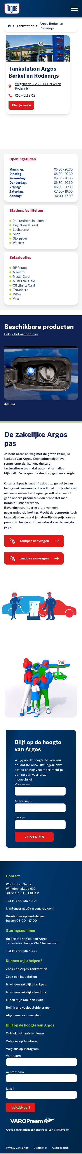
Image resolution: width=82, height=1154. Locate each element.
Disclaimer (40, 1147)
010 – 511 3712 (25, 95)
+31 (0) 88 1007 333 (21, 951)
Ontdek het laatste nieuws (25, 1033)
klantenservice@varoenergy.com (30, 908)
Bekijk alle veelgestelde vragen (28, 1008)
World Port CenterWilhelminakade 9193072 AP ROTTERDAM (22, 888)
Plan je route (21, 105)
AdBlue (9, 404)
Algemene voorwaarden (23, 1015)
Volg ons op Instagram (22, 1049)
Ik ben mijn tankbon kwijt (24, 1000)
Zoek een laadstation (21, 977)
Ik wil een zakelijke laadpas (26, 992)
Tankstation (25, 26)
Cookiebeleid (60, 1147)
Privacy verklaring (17, 1147)
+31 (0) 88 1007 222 (21, 901)
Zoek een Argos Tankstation (26, 969)
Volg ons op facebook (21, 1041)
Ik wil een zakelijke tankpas (26, 984)
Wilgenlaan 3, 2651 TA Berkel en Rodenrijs (38, 86)
